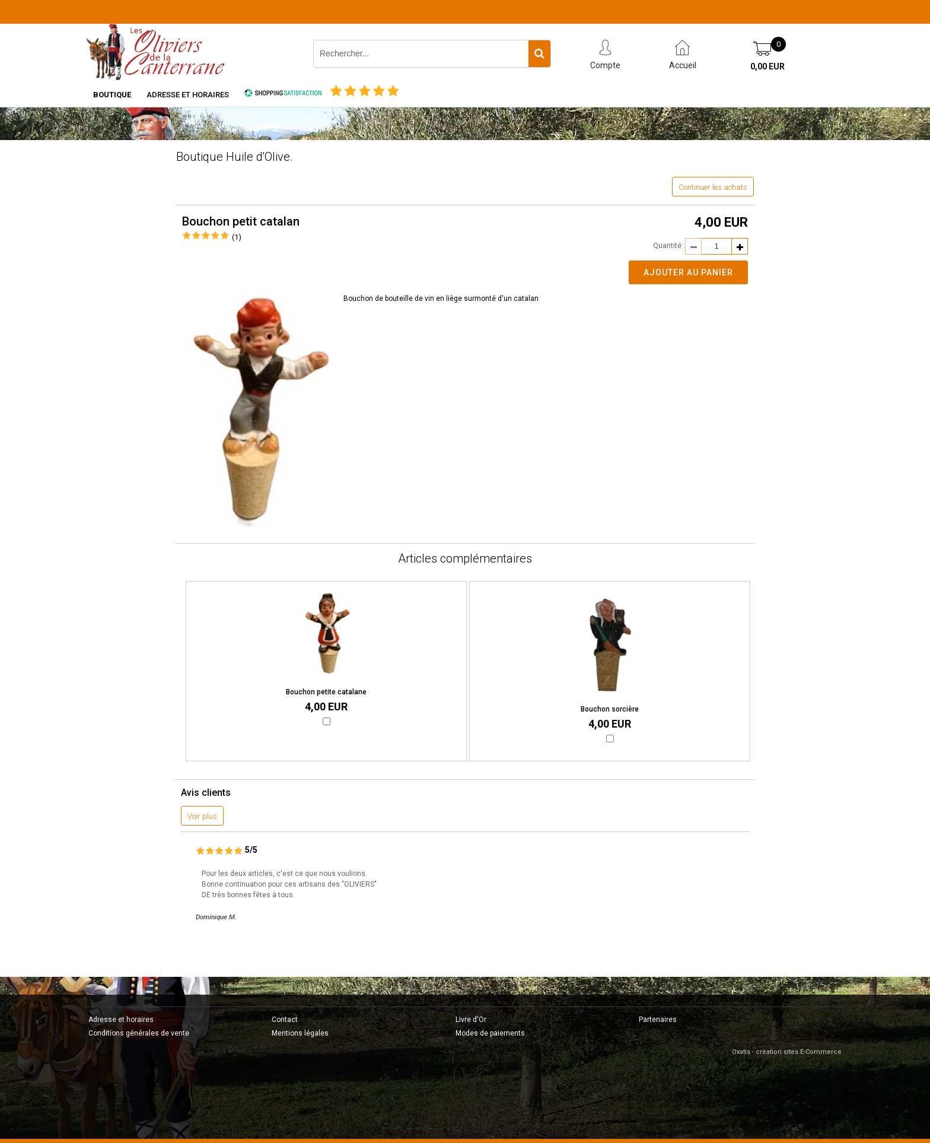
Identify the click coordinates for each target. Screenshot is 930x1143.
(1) (236, 237)
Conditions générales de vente (138, 1033)
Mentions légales (300, 1033)
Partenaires (658, 1019)
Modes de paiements (490, 1033)
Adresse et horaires (187, 94)
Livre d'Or (471, 1019)
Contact (285, 1019)
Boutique (112, 94)
